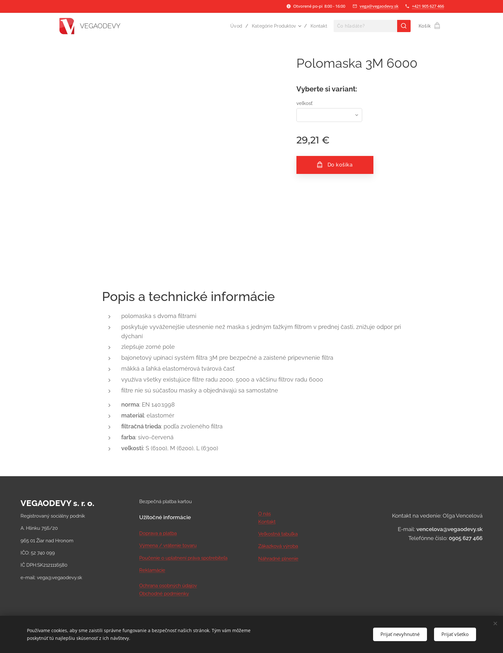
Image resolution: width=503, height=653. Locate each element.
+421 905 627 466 (428, 6)
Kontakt (267, 521)
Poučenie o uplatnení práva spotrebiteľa (183, 558)
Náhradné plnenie (278, 558)
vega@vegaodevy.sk (379, 6)
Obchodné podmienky (164, 593)
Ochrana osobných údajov (168, 586)
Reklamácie (152, 570)
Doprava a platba (158, 533)
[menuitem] (235, 26)
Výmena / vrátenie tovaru (168, 545)
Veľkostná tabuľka (278, 534)
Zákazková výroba (278, 546)
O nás (264, 514)
